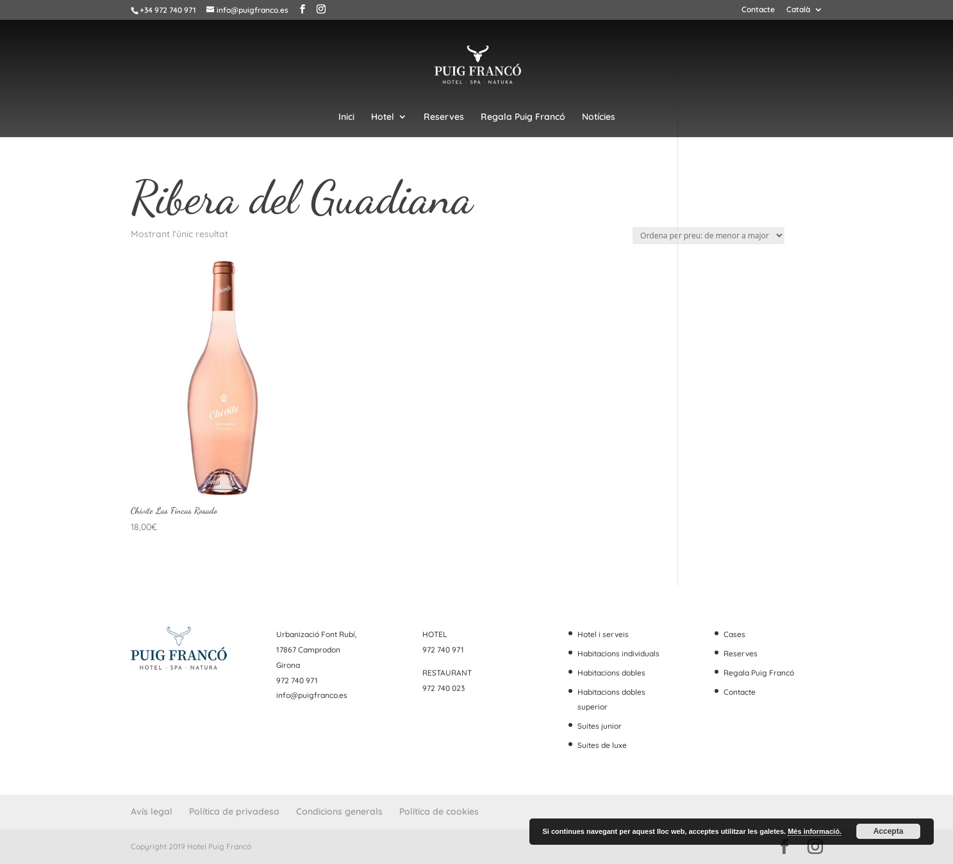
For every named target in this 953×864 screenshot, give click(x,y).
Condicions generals (339, 811)
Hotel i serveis (603, 634)
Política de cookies (439, 811)
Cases (734, 634)
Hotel (382, 117)
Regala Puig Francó (523, 117)
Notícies (598, 117)
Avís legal (151, 811)
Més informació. (814, 831)
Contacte (758, 10)
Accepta (889, 831)
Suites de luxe (602, 745)
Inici (346, 117)
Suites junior (599, 726)
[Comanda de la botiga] (708, 235)
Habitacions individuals (618, 653)
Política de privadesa (234, 811)
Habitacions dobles (611, 672)
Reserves (444, 117)
